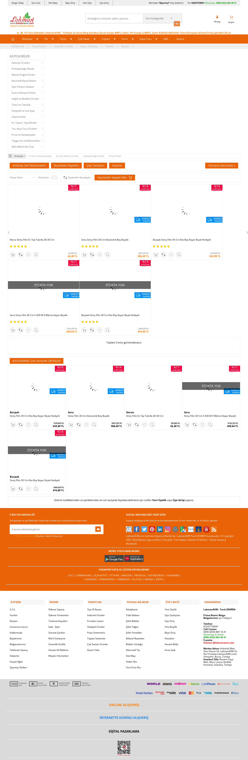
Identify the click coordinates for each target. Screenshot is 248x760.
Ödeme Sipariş (56, 594)
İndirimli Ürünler (96, 599)
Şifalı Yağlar (132, 611)
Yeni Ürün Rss (133, 652)
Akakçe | (150, 564)
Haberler (14, 640)
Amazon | (127, 560)
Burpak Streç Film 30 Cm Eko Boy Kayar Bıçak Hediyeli (34, 299)
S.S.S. (13, 594)
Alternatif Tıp (133, 634)
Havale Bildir (171, 628)
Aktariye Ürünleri (21, 62)
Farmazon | (124, 564)
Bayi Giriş (70, 2)
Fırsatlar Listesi (95, 605)
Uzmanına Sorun (19, 611)
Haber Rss (131, 646)
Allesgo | (138, 564)
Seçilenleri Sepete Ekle (114, 176)
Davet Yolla (93, 634)
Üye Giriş (104, 2)
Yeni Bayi (53, 2)
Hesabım (169, 623)
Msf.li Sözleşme (56, 623)
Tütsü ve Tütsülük (21, 104)
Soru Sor (36, 2)
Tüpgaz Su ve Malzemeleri (26, 140)
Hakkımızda (18, 45)
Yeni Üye (87, 2)
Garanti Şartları (56, 617)
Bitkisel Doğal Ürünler (23, 74)
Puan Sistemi (39, 45)
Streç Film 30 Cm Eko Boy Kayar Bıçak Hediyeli (35, 466)
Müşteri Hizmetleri (58, 640)
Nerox (130, 398)
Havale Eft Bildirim (58, 634)
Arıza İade (170, 634)
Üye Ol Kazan (94, 594)
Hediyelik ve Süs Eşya (23, 110)
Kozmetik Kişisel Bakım (24, 80)
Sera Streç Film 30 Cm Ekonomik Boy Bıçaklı (91, 229)
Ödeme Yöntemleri (58, 599)
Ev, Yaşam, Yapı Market (24, 122)
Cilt (46, 38)
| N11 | (71, 560)
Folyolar (117, 164)
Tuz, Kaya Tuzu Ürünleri (24, 128)
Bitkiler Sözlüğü (134, 628)
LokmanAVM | (84, 560)
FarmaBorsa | (108, 564)
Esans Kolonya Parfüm (24, 92)
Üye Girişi (179, 485)
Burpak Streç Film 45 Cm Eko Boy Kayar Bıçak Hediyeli (150, 230)
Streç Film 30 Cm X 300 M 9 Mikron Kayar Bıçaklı (210, 401)
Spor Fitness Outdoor (23, 86)
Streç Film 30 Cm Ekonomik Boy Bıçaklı (88, 401)
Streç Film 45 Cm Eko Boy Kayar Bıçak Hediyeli (35, 401)
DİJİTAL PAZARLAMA (124, 716)
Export (180, 38)
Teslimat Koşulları (58, 605)
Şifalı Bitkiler (132, 605)
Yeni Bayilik (171, 611)
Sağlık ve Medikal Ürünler (25, 98)
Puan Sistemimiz (96, 617)
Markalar (27, 38)
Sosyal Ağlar (16, 646)
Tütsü (63, 38)
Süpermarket (19, 116)
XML (166, 38)
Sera (71, 398)
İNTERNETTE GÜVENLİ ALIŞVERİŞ (124, 702)
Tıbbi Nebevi (132, 599)
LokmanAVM (124, 751)
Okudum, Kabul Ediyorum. (36, 521)
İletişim (125, 45)
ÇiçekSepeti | (101, 560)
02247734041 (197, 2)
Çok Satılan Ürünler (97, 628)
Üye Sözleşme (172, 599)
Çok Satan (84, 38)
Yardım (110, 45)
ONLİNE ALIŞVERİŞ (124, 689)
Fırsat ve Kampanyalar (24, 134)
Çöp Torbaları (95, 164)
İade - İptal (54, 611)
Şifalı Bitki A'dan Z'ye (23, 146)
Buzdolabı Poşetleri (66, 164)
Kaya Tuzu (146, 38)
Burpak (14, 398)
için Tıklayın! (217, 602)
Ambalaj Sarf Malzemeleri (29, 164)
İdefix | (160, 564)
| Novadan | (91, 564)
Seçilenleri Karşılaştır (79, 176)
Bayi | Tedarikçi (89, 45)
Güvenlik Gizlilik (56, 628)
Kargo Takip (18, 2)
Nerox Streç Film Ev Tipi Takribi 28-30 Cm (32, 229)
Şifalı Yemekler (134, 617)
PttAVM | (115, 560)
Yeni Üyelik (159, 485)
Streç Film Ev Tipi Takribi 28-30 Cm (144, 401)
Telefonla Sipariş (19, 634)
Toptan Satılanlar (96, 623)
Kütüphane (132, 594)
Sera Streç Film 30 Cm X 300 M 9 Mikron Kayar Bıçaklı (209, 230)
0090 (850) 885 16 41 (214, 616)
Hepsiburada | (157, 560)
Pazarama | (174, 560)
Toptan (106, 38)
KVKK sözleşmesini (25, 521)
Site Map (130, 640)
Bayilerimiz (16, 623)
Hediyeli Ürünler (96, 611)
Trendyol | (141, 560)
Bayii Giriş (170, 617)
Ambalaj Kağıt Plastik (23, 68)
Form (125, 38)
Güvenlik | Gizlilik (63, 45)
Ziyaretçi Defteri (18, 652)
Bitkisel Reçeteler (135, 623)
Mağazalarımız (18, 628)
